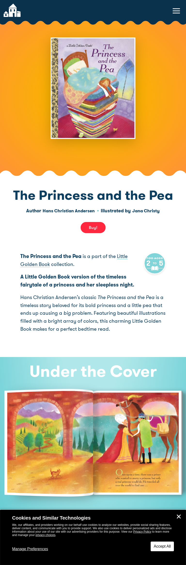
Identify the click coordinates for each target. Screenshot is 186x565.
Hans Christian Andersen (68, 210)
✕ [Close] (179, 516)
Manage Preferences (30, 549)
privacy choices (45, 535)
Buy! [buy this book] (93, 227)
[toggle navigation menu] (176, 10)
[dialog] (93, 537)
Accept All (162, 546)
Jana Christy (148, 210)
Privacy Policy (142, 531)
